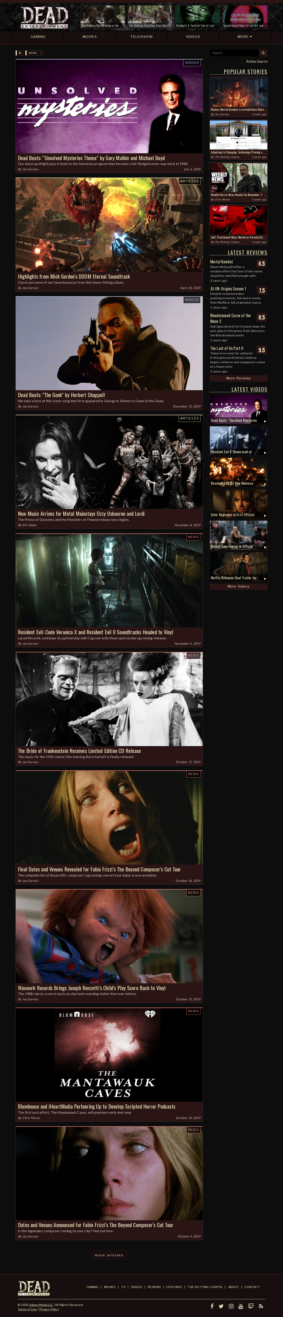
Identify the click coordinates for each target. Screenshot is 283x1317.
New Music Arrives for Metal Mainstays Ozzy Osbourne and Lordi (81, 513)
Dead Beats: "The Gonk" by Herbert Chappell (61, 395)
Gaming (92, 1287)
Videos (192, 62)
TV (123, 1287)
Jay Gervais (30, 169)
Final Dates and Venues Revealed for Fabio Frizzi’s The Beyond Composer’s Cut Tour (99, 869)
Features (174, 1287)
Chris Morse (31, 1118)
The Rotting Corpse (227, 157)
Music (33, 53)
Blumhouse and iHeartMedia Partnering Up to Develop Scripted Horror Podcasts (96, 1106)
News (193, 537)
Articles (189, 181)
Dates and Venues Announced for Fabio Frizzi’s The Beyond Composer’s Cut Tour (95, 1225)
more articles (109, 1255)
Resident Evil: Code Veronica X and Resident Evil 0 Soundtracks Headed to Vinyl (95, 632)
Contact (252, 1287)
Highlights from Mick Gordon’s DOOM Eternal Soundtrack (74, 276)
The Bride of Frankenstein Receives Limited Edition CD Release (79, 751)
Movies (109, 1287)
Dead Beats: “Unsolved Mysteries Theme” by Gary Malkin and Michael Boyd (91, 158)
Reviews (154, 1287)
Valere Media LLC (41, 1305)
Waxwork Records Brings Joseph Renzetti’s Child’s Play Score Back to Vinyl (92, 988)
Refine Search (257, 61)
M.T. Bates (29, 525)
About (233, 1287)
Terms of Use (27, 1309)
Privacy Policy (49, 1309)
